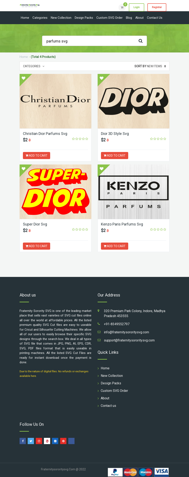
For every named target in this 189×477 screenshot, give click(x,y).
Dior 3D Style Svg (115, 133)
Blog (129, 18)
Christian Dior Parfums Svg (45, 133)
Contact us (154, 18)
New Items (150, 66)
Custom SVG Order (109, 18)
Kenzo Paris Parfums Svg (122, 224)
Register (157, 7)
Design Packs (84, 18)
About (139, 18)
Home (25, 18)
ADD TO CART (36, 155)
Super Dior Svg (35, 224)
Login (136, 7)
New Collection (61, 18)
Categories (39, 18)
